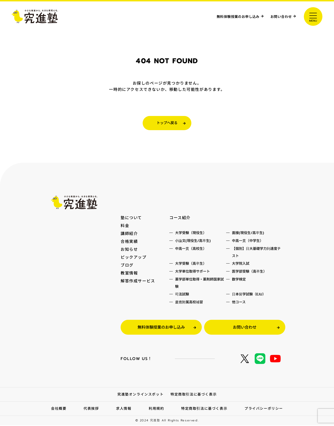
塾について (131, 218)
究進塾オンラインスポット (140, 395)
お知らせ (129, 250)
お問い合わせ (279, 16)
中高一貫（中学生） (247, 241)
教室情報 (129, 274)
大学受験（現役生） (190, 233)
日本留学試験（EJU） (249, 294)
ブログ (127, 266)
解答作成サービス (138, 282)
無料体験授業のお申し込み (229, 16)
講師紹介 (129, 234)
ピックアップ (134, 258)
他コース (239, 302)
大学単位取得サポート (192, 272)
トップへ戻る (167, 123)
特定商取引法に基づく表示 (193, 395)
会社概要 (58, 409)
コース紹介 (180, 218)
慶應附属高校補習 (189, 302)
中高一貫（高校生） (190, 249)
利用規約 (156, 409)
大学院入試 (240, 264)
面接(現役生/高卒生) (248, 233)
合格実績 (129, 242)
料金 (125, 226)
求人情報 (123, 409)
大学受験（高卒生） (190, 264)
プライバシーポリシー (263, 409)
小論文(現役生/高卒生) (193, 241)
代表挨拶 (91, 409)
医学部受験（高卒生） (249, 272)
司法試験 (182, 294)
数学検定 (239, 280)
